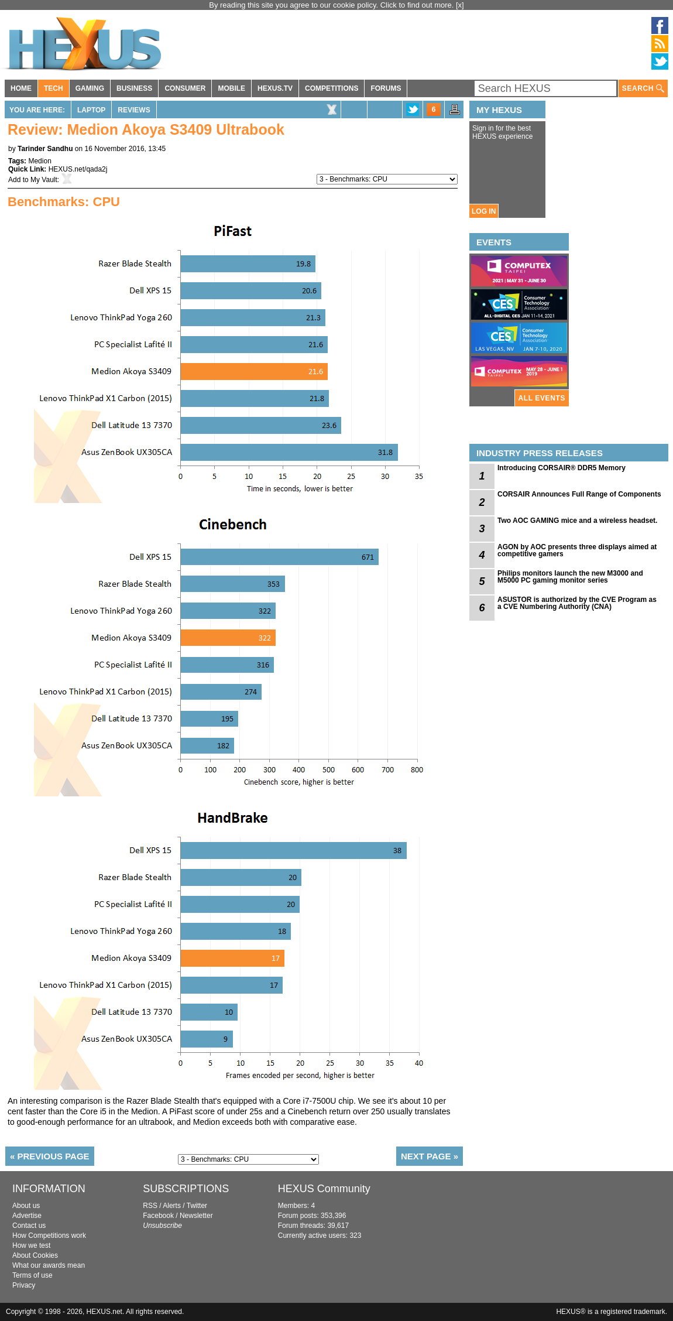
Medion (39, 161)
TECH (53, 88)
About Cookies (35, 1255)
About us (26, 1206)
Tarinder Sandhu (45, 149)
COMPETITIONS (331, 88)
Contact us (29, 1225)
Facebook (158, 1216)
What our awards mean (48, 1265)
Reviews (134, 110)
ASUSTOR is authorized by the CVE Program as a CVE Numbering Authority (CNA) (577, 603)
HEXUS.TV (275, 88)
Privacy (23, 1285)
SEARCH (643, 88)
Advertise (27, 1216)
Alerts (172, 1206)
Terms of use (32, 1275)
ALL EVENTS (542, 398)
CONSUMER (184, 88)
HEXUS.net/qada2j (78, 169)
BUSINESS (134, 88)
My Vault (43, 180)
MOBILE (231, 88)
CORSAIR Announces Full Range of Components (579, 494)
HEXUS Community (324, 1189)
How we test (31, 1245)
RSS (150, 1206)
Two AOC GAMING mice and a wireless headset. (577, 520)
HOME (21, 88)
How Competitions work (49, 1235)
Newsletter (196, 1216)
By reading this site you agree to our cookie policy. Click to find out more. (332, 5)
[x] (460, 5)
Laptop (91, 110)
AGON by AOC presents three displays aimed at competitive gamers (577, 550)
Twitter (197, 1206)
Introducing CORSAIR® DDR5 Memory (561, 467)
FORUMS (385, 88)
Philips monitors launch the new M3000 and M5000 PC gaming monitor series (570, 577)
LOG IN (484, 211)
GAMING (89, 88)
